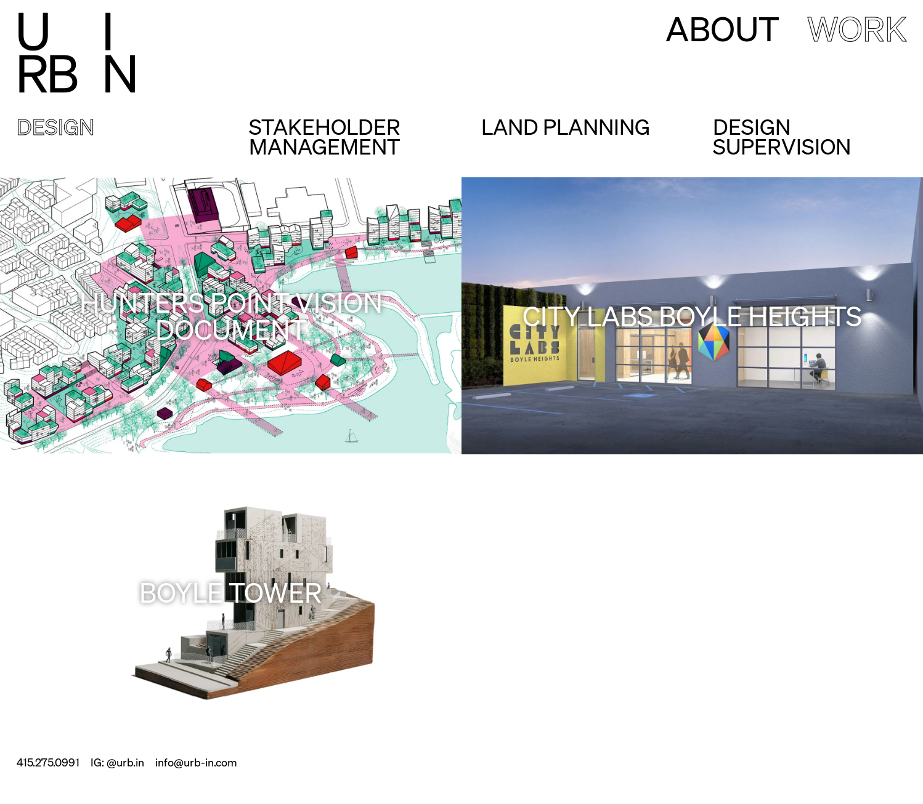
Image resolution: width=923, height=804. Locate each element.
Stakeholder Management (325, 135)
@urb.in (125, 762)
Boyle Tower (230, 591)
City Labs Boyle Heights (692, 315)
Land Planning (565, 128)
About (722, 28)
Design (55, 128)
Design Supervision (782, 135)
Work (856, 28)
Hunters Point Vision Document (231, 315)
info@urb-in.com (196, 762)
